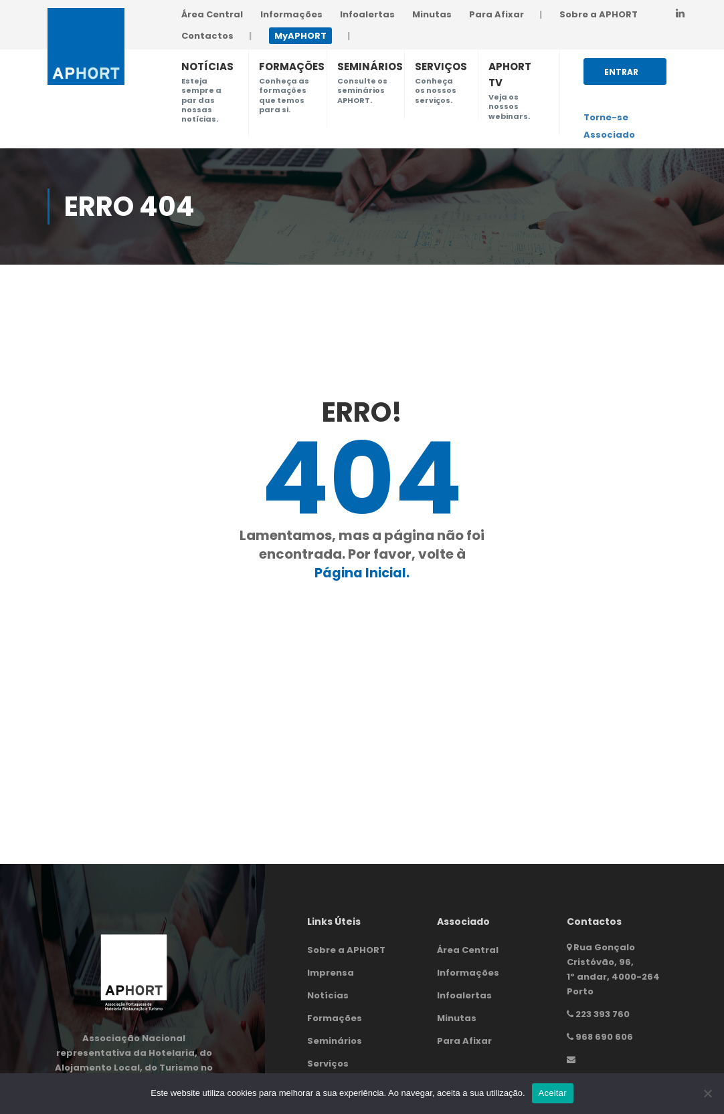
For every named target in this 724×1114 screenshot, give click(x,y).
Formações (334, 1018)
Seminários (334, 1040)
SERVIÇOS (441, 66)
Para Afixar (496, 14)
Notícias (328, 995)
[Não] (707, 1093)
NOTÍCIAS (207, 66)
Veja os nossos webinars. (509, 107)
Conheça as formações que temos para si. (284, 95)
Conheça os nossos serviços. (435, 91)
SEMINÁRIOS (370, 66)
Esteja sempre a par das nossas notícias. (201, 100)
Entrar (621, 75)
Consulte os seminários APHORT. (362, 91)
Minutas (432, 14)
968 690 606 (604, 1036)
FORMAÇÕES (292, 66)
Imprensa (330, 972)
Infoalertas (367, 14)
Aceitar (553, 1093)
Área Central (212, 14)
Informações (291, 14)
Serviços (328, 1063)
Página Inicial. (362, 572)
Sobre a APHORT (598, 14)
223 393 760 (602, 1014)
